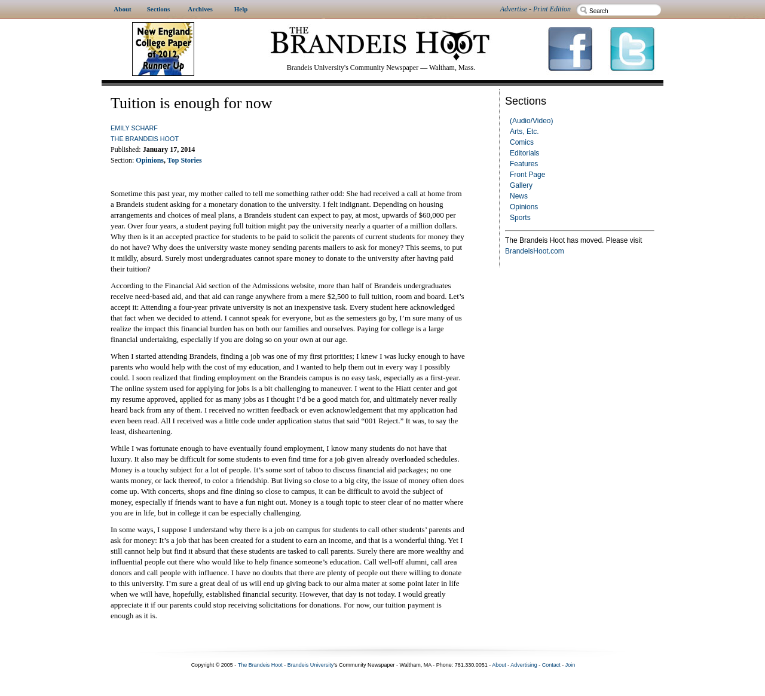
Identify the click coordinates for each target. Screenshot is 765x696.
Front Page (527, 174)
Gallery (521, 185)
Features (524, 164)
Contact (551, 665)
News (519, 196)
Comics (522, 142)
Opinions (524, 207)
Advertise (513, 9)
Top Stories (184, 160)
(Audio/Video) (531, 121)
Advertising (523, 665)
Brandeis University (310, 665)
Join (570, 665)
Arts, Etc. (524, 131)
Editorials (524, 153)
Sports (520, 217)
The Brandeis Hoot (145, 138)
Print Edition (552, 9)
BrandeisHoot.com (534, 251)
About (499, 665)
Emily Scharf (134, 128)
